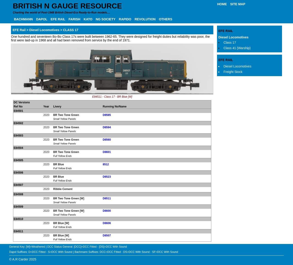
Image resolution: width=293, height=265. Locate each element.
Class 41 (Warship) (237, 48)
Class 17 (230, 42)
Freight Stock (233, 72)
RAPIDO (125, 19)
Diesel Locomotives (233, 37)
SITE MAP (237, 4)
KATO (88, 19)
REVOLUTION (145, 19)
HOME (222, 4)
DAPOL (41, 19)
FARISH (74, 19)
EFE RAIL (58, 19)
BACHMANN (23, 19)
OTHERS (165, 19)
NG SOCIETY (105, 19)
